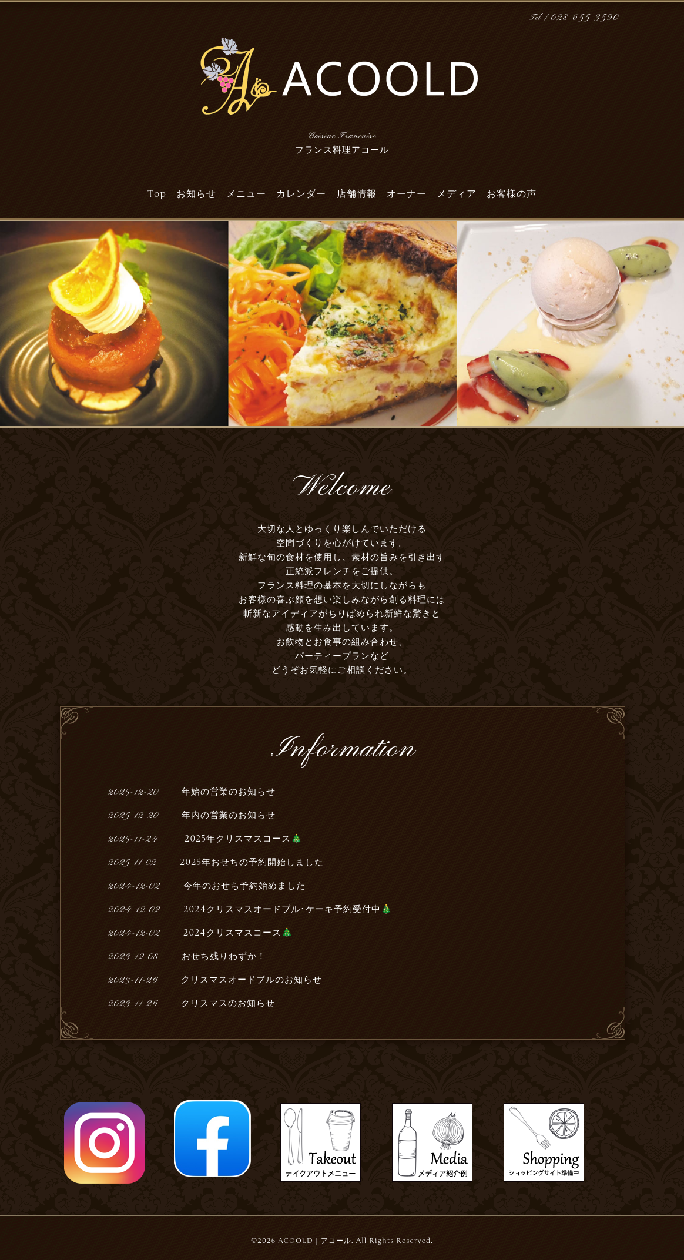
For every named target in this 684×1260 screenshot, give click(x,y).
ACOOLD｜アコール (314, 1240)
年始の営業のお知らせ (229, 791)
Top (156, 194)
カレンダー (301, 194)
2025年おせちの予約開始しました (252, 862)
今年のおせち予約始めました (244, 885)
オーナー (407, 194)
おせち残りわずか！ (224, 956)
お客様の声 (512, 194)
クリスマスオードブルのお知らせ (251, 979)
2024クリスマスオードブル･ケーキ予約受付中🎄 (288, 909)
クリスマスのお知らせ (228, 1003)
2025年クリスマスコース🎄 (242, 838)
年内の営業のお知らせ (229, 815)
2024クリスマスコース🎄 (238, 932)
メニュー (246, 194)
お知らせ (196, 194)
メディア (457, 194)
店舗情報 (357, 194)
